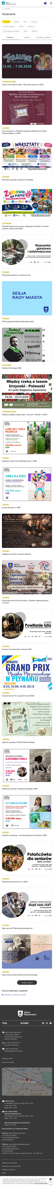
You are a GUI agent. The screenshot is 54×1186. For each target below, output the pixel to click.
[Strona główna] (2, 8)
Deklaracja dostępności (9, 1163)
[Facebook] (43, 1023)
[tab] (10, 38)
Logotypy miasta (7, 1058)
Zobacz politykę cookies (41, 1183)
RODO (4, 1173)
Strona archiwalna (8, 1062)
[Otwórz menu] (51, 3)
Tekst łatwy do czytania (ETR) (11, 1166)
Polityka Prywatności (8, 1170)
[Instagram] (46, 1023)
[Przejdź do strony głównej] (27, 1014)
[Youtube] (50, 1023)
